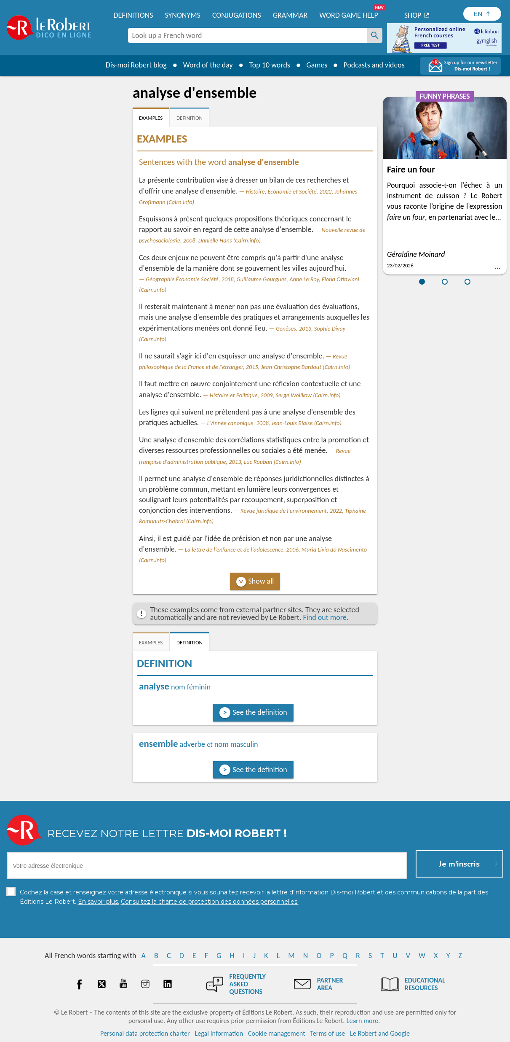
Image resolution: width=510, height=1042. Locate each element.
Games (316, 65)
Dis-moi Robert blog (135, 65)
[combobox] (247, 35)
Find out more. (325, 617)
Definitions (133, 15)
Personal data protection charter (145, 1033)
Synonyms (182, 15)
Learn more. (363, 1021)
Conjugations (236, 15)
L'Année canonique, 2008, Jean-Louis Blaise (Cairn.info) (274, 423)
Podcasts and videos (374, 65)
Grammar (290, 15)
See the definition (260, 712)
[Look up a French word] (374, 35)
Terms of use (327, 1033)
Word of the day (207, 65)
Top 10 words (268, 65)
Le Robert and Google (380, 1033)
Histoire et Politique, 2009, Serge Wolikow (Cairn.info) (275, 395)
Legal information (219, 1033)
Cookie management (276, 1033)
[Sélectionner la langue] (482, 14)
